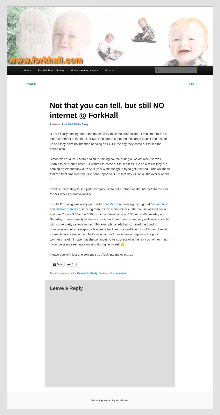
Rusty (84, 124)
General (81, 273)
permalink (120, 273)
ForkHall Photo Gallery (50, 70)
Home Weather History (84, 70)
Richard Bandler (67, 209)
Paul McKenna (112, 204)
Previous (29, 84)
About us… (111, 70)
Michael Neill (159, 204)
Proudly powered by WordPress (110, 400)
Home (27, 70)
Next (193, 84)
